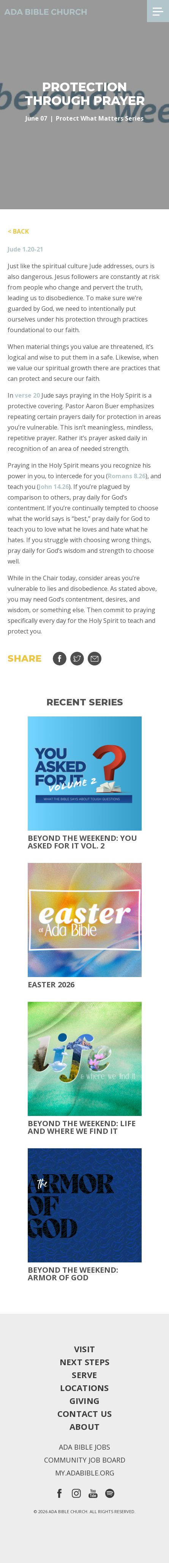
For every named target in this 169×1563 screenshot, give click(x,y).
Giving (84, 1400)
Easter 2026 (51, 984)
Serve (84, 1374)
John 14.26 (54, 486)
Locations (84, 1387)
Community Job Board (84, 1459)
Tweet (77, 658)
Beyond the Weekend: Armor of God (73, 1273)
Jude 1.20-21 (25, 249)
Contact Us (84, 1413)
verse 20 (27, 395)
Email (94, 658)
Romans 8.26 (126, 476)
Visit (84, 1348)
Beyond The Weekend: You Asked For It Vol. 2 (82, 842)
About (84, 1426)
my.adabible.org (84, 1472)
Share (59, 658)
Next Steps (84, 1361)
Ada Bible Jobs (84, 1447)
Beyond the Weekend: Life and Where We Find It (82, 1127)
